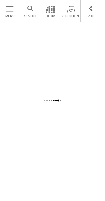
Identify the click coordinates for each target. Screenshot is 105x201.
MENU (10, 16)
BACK (91, 16)
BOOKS (50, 16)
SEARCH (30, 16)
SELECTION (70, 16)
